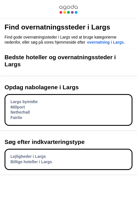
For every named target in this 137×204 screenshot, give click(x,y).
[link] (68, 9)
